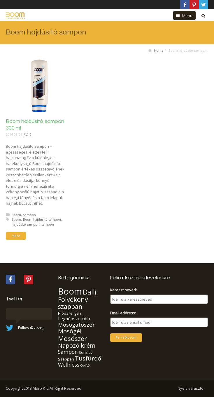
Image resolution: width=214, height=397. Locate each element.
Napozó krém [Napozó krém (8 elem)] (76, 345)
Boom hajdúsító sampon (42, 219)
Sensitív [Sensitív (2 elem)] (86, 352)
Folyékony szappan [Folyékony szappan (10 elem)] (73, 303)
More (16, 236)
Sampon (29, 215)
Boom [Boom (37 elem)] (70, 291)
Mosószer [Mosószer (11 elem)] (72, 338)
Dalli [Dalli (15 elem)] (90, 292)
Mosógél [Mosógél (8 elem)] (69, 331)
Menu (187, 15)
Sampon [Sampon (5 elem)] (68, 351)
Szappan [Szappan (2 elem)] (66, 359)
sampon (47, 224)
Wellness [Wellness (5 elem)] (68, 364)
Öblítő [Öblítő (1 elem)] (85, 365)
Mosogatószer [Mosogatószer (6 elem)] (76, 324)
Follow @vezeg (31, 327)
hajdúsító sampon (25, 224)
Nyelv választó (191, 388)
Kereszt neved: (123, 289)
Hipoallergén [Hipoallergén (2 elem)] (69, 313)
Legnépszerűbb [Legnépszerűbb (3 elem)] (74, 318)
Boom (16, 215)
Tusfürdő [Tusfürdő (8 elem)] (88, 358)
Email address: (123, 313)
